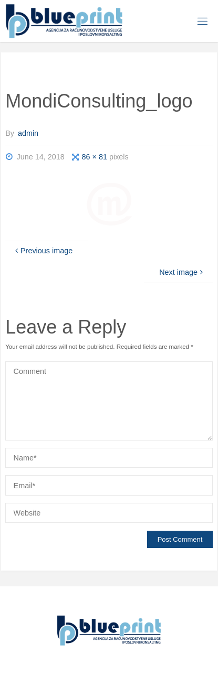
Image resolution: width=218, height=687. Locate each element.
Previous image (43, 250)
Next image (182, 272)
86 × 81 (95, 157)
